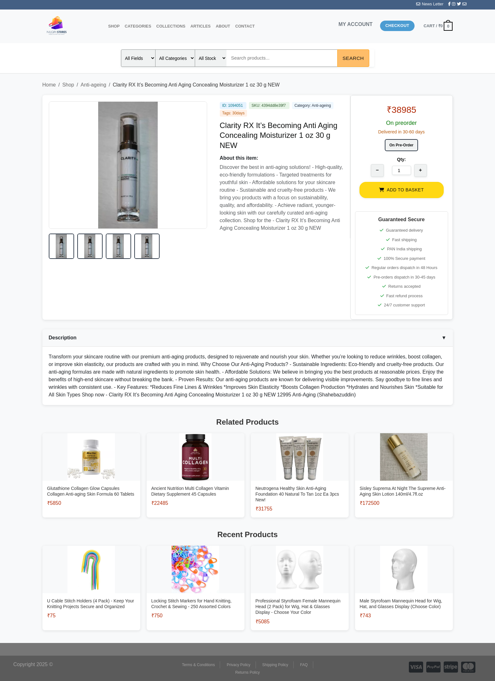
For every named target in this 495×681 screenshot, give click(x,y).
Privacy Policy (239, 665)
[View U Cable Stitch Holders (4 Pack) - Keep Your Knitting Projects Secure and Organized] (91, 595)
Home (49, 84)
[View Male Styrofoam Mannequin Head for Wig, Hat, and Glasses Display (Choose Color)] (404, 595)
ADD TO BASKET (401, 189)
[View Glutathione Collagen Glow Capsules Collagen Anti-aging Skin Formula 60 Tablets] (91, 483)
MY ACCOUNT (356, 24)
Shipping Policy (275, 665)
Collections (170, 26)
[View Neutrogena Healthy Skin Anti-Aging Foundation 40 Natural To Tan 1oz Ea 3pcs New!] (300, 485)
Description (248, 338)
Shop (114, 26)
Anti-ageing (93, 84)
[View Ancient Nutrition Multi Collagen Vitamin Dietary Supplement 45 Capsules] (195, 483)
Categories (138, 26)
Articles (200, 26)
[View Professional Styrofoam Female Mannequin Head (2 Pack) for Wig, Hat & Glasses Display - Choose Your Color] (300, 598)
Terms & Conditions (198, 665)
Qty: (401, 159)
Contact (245, 26)
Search (353, 58)
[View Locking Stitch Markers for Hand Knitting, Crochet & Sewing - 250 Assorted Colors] (195, 595)
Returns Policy (247, 672)
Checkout (397, 25)
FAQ (304, 665)
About (223, 26)
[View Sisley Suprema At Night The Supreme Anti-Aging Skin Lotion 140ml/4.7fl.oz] (404, 483)
